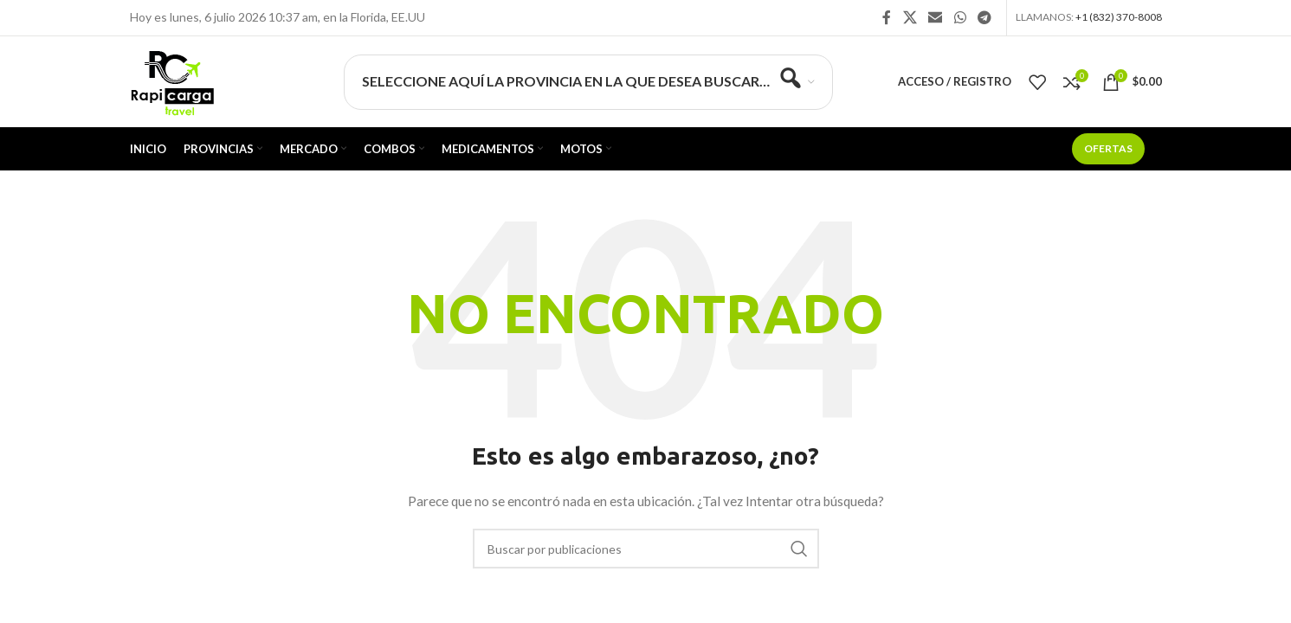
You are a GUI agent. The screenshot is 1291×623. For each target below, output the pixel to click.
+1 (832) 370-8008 (1118, 16)
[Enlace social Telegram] (984, 17)
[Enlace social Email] (935, 17)
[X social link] (909, 17)
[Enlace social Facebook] (886, 17)
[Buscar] (646, 548)
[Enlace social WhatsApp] (959, 17)
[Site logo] (172, 80)
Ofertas (1108, 148)
